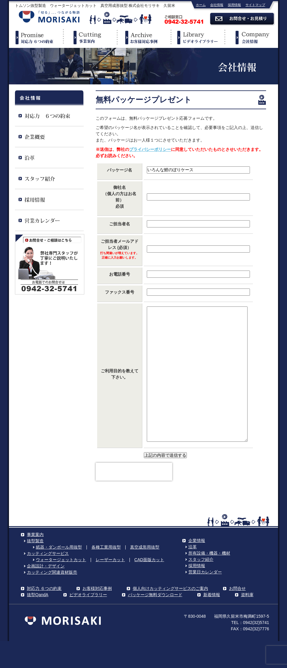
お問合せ (237, 615)
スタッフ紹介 (200, 586)
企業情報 (251, 37)
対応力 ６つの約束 (44, 615)
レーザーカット (110, 586)
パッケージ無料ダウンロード (155, 621)
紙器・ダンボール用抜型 (59, 574)
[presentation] (134, 499)
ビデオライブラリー (197, 37)
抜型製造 (35, 567)
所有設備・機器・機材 (209, 580)
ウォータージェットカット (61, 586)
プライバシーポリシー (150, 149)
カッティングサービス (48, 580)
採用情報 (234, 5)
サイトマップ (255, 5)
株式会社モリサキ (49, 17)
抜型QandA (37, 621)
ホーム (201, 5)
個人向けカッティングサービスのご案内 (170, 615)
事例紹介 (143, 37)
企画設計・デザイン (46, 592)
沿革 (192, 573)
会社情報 (216, 5)
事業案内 (90, 37)
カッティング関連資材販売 (52, 599)
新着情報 (211, 621)
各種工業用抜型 (106, 574)
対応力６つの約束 (36, 37)
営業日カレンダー (205, 598)
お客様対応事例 (97, 615)
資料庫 (247, 621)
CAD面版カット (149, 586)
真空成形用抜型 (144, 574)
